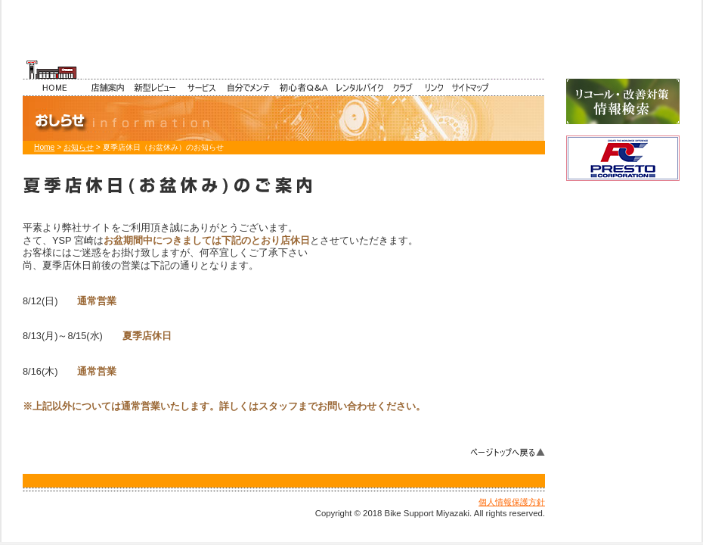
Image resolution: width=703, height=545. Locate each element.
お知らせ (78, 147)
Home (44, 147)
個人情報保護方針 (511, 501)
